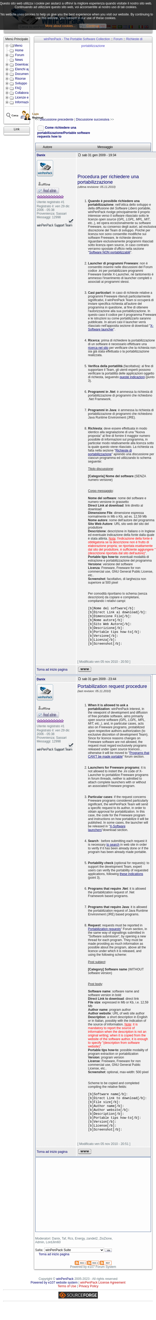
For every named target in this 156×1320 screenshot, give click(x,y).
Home (19, 50)
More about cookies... (60, 26)
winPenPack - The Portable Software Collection (77, 39)
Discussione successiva (92, 119)
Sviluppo (21, 83)
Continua (93, 26)
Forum (19, 55)
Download (22, 64)
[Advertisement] (91, 80)
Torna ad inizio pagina (52, 675)
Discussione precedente (56, 119)
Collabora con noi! (28, 93)
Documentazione (27, 74)
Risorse (20, 78)
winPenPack (65, 1289)
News (19, 60)
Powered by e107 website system (54, 1293)
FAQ (18, 88)
